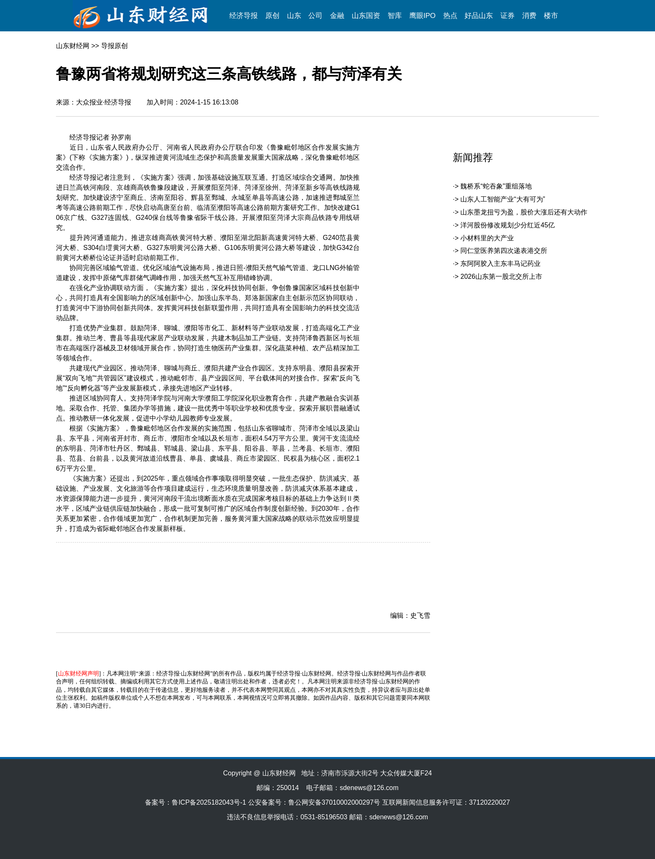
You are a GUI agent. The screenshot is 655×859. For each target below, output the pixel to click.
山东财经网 (72, 45)
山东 (294, 16)
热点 (450, 16)
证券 (507, 16)
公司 (315, 16)
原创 (272, 16)
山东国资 (366, 16)
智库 (395, 16)
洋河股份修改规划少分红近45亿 (507, 225)
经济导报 (243, 16)
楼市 (551, 16)
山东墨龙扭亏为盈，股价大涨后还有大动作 (523, 212)
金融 (337, 16)
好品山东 (479, 16)
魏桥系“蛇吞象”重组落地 (496, 186)
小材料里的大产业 (487, 238)
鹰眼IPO (422, 16)
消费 (529, 16)
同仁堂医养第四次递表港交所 (503, 250)
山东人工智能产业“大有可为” (502, 199)
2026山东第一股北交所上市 (501, 276)
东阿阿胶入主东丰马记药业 (500, 263)
